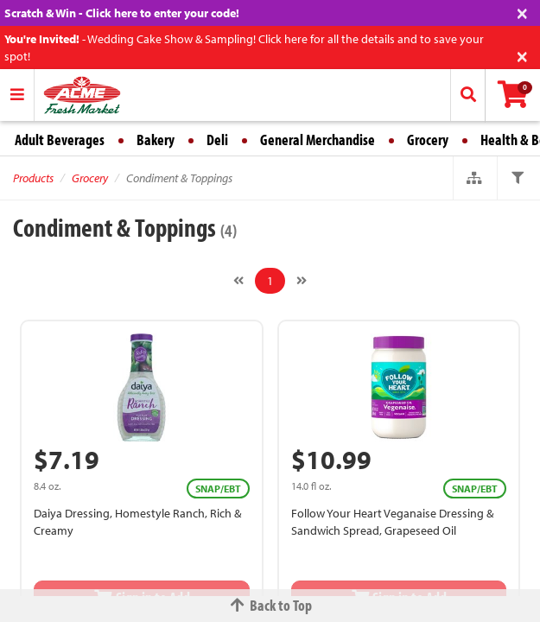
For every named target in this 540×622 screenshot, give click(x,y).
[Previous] (238, 281)
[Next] (301, 281)
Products (33, 178)
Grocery (427, 139)
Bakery (156, 139)
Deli (217, 139)
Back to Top (270, 605)
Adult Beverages (60, 139)
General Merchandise (317, 139)
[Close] (522, 12)
